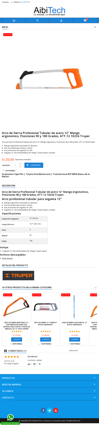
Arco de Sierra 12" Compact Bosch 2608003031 (45, 323)
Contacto (5, 2)
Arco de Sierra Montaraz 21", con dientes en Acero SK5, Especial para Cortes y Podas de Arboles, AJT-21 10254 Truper (16, 325)
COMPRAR (33, 165)
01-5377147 (25, 2)
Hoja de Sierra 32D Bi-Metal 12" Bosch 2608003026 (74, 323)
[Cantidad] (15, 165)
